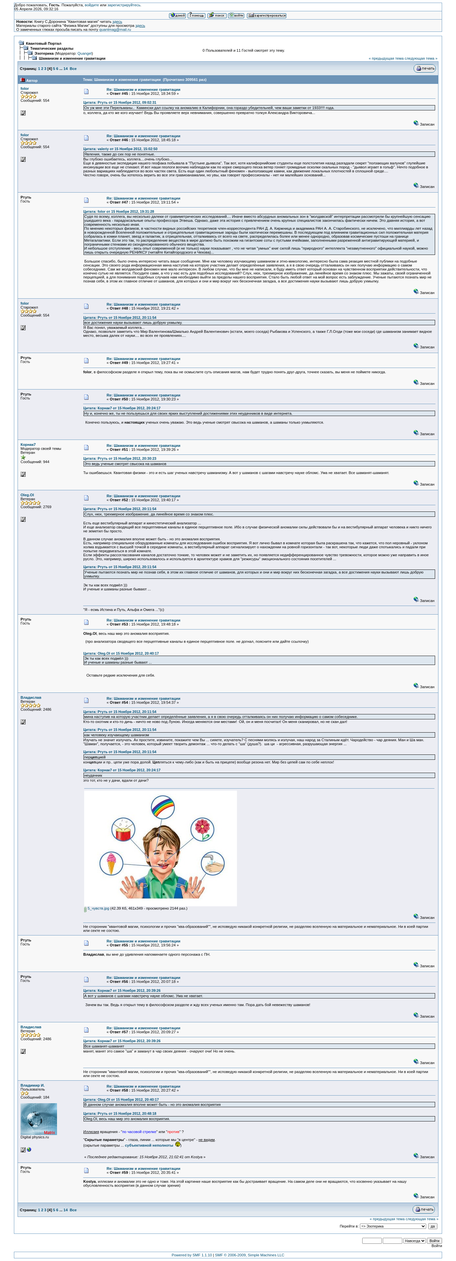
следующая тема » (421, 58)
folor (25, 88)
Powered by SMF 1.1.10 (192, 1255)
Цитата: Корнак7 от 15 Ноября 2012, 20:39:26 (121, 990)
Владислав (31, 697)
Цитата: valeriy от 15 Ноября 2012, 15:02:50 (120, 149)
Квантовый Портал (43, 43)
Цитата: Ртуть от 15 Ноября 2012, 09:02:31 (119, 102)
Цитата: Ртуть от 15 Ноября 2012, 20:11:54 (119, 318)
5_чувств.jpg (96, 908)
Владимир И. (33, 1085)
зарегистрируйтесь (123, 5)
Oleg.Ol (27, 495)
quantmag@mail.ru (115, 29)
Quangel (85, 53)
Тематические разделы (51, 48)
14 (66, 69)
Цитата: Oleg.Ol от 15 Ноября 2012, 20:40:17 (121, 653)
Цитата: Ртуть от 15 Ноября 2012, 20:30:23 (119, 458)
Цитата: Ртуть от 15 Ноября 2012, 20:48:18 (119, 1113)
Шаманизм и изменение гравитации (72, 58)
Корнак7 (28, 445)
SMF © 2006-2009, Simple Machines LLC (249, 1255)
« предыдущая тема (386, 58)
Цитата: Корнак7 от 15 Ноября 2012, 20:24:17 (121, 408)
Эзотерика (44, 53)
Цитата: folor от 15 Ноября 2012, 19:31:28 (118, 211)
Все (73, 69)
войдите (92, 5)
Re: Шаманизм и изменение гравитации (143, 89)
